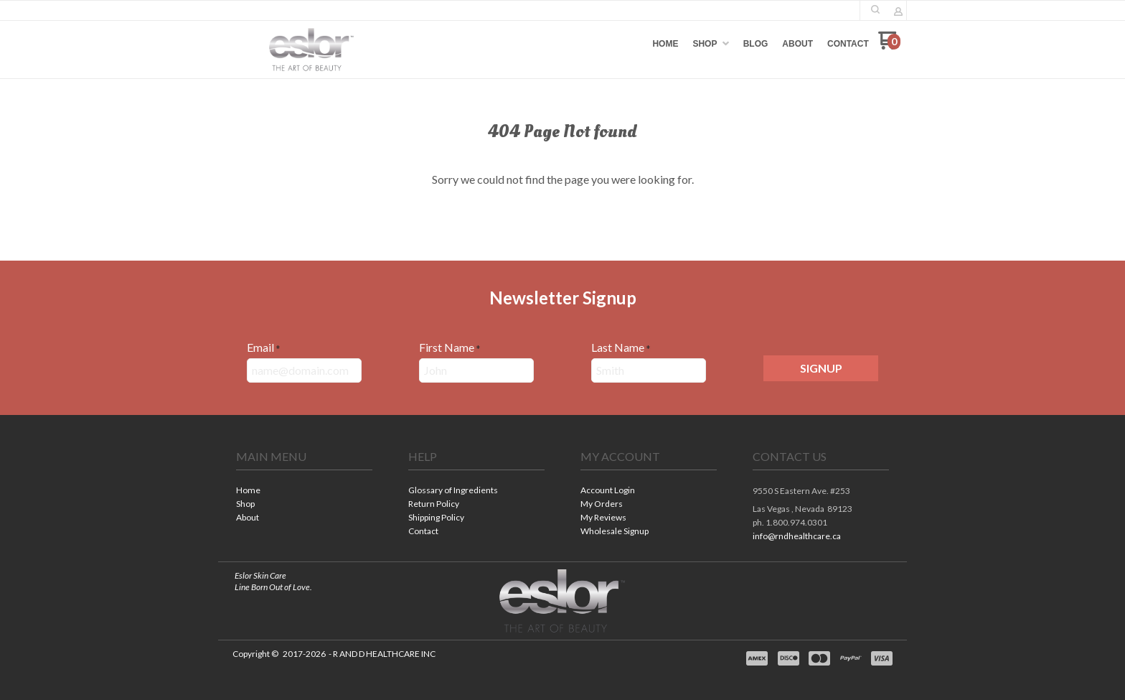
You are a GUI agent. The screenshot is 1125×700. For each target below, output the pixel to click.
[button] (875, 9)
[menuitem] (665, 44)
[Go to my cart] (889, 45)
